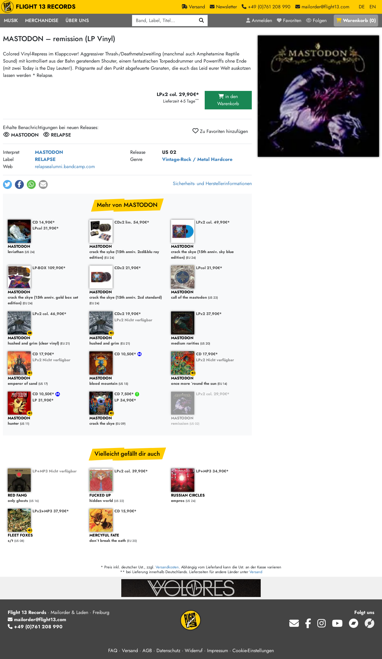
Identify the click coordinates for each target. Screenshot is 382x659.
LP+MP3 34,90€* (212, 471)
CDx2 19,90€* (127, 314)
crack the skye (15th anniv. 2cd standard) (127, 295)
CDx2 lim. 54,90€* (131, 222)
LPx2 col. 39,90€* (131, 471)
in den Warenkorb (228, 100)
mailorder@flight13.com (37, 619)
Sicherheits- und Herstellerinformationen (212, 183)
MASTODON (49, 152)
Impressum (217, 650)
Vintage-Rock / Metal (185, 159)
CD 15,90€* (125, 511)
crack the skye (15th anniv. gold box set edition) (45, 298)
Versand (255, 572)
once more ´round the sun (209, 381)
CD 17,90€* (43, 354)
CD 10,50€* (125, 354)
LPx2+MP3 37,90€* (50, 511)
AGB (147, 650)
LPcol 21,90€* (209, 268)
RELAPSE (45, 159)
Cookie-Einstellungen (253, 650)
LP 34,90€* (125, 400)
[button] (7, 184)
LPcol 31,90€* (45, 228)
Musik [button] (11, 20)
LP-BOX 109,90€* (49, 268)
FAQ (112, 650)
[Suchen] (201, 20)
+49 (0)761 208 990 (35, 626)
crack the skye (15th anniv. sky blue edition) (209, 252)
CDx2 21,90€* (127, 268)
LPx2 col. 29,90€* (212, 394)
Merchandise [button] (41, 20)
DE (362, 6)
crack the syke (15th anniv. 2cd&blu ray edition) (127, 252)
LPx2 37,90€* (209, 314)
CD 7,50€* (124, 394)
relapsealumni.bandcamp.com (65, 166)
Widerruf (194, 650)
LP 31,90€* (43, 400)
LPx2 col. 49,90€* (213, 222)
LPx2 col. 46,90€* (49, 314)
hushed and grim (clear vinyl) (45, 341)
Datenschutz (168, 650)
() (356, 20)
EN (372, 6)
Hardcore (221, 159)
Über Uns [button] (77, 20)
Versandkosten (167, 567)
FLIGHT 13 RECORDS (40, 7)
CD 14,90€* (43, 222)
